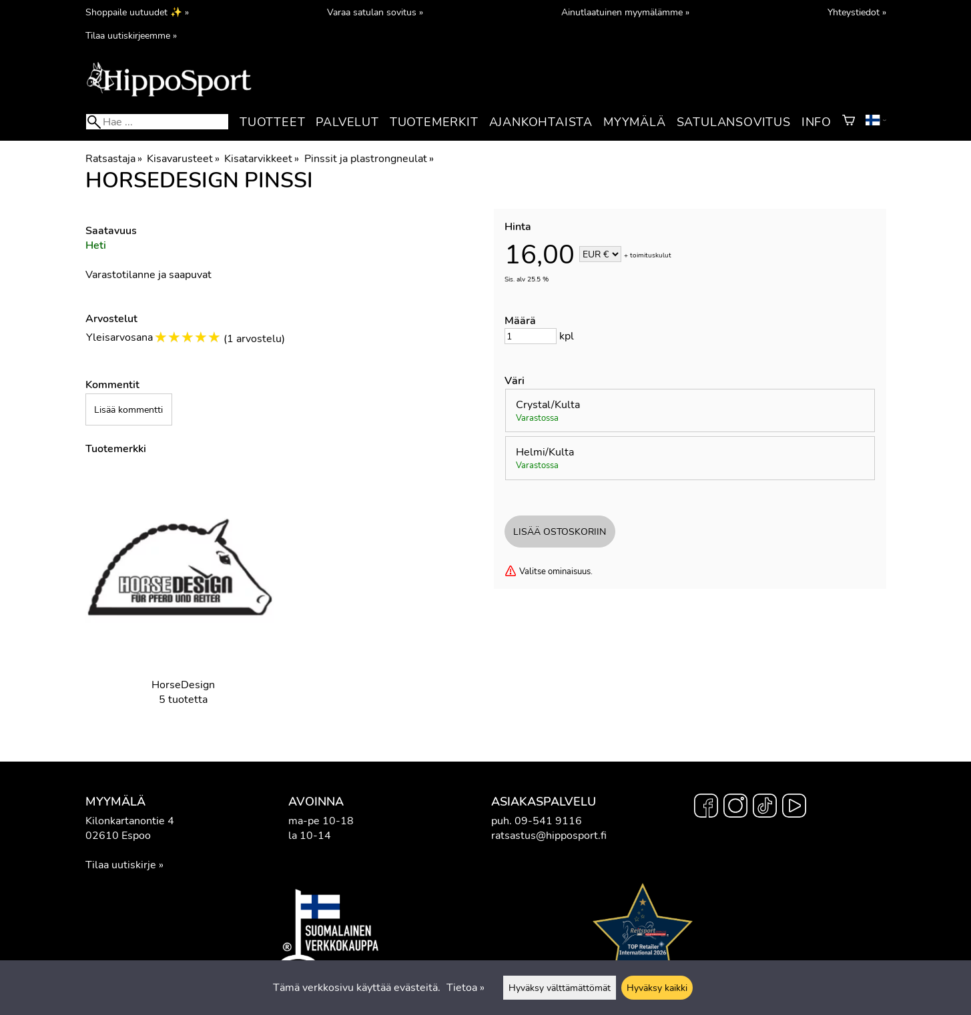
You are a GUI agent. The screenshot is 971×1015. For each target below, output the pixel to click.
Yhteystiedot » (857, 12)
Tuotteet (272, 122)
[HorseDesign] (183, 598)
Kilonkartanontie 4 (129, 821)
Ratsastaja (113, 158)
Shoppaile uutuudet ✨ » (137, 12)
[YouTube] (794, 808)
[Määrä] (531, 336)
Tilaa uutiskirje (120, 865)
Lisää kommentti (128, 409)
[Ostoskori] (848, 122)
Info (816, 122)
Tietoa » (465, 987)
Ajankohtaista (541, 122)
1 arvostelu (254, 338)
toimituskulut (650, 255)
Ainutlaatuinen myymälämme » (625, 12)
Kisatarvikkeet (261, 158)
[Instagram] (735, 808)
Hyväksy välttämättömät (560, 987)
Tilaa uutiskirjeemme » (131, 35)
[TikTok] (765, 808)
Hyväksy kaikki (657, 987)
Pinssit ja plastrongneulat (369, 158)
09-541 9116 (548, 821)
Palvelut (347, 122)
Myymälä (634, 122)
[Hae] (157, 121)
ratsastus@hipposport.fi (549, 835)
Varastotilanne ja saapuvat (148, 274)
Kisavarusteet (183, 158)
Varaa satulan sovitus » (375, 12)
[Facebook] (706, 808)
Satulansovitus (734, 122)
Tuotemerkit (434, 122)
